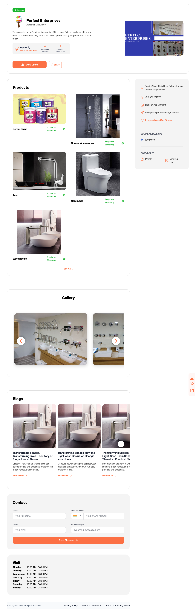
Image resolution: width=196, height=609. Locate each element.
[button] (116, 341)
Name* (15, 511)
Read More (20, 475)
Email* (15, 525)
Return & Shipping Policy (118, 605)
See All (68, 268)
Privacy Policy (71, 605)
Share (55, 64)
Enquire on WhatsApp (56, 129)
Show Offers (29, 64)
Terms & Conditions (91, 605)
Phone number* (77, 511)
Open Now (19, 10)
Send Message (68, 540)
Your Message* (77, 525)
